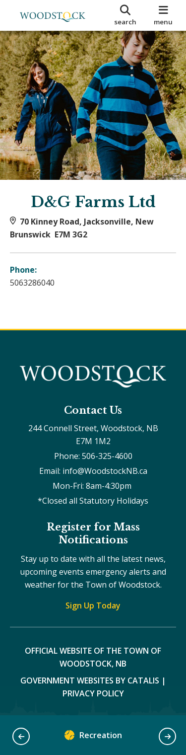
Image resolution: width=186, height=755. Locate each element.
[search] (125, 15)
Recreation (93, 737)
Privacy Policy (93, 693)
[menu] (163, 15)
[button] (21, 736)
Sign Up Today (93, 605)
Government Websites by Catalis (89, 680)
